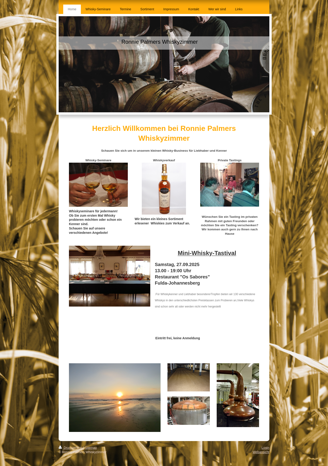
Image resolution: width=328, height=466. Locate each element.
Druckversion (71, 448)
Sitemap (91, 448)
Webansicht (261, 452)
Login (265, 448)
